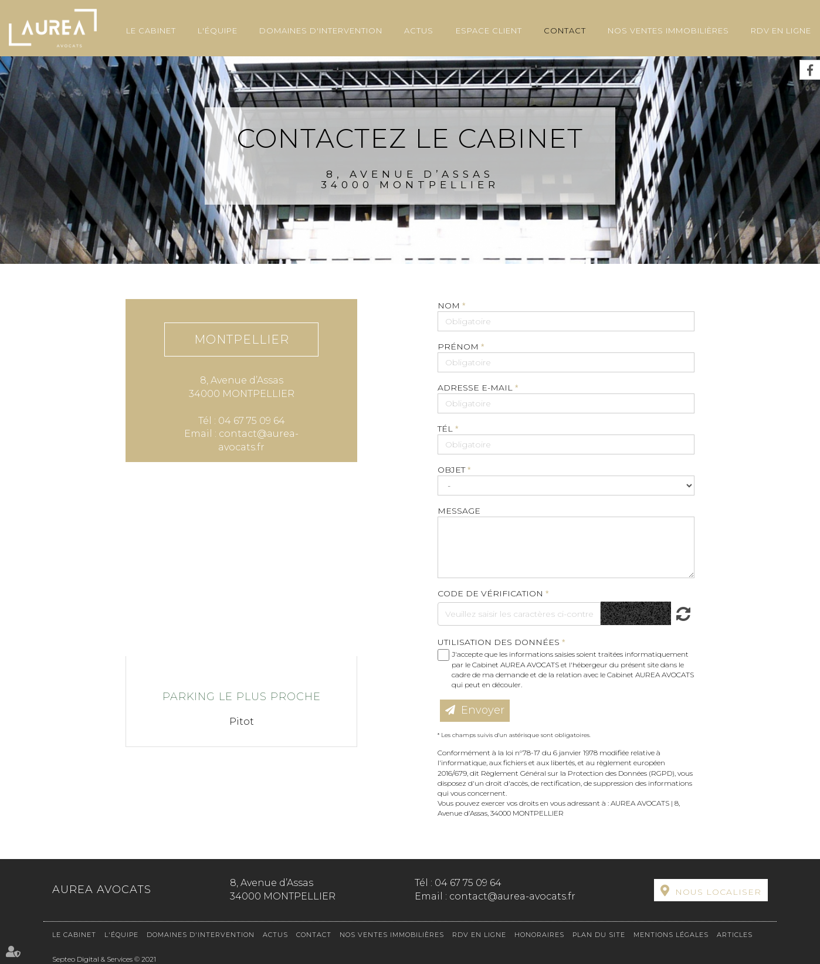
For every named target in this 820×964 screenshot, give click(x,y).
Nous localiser (718, 892)
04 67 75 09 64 (468, 882)
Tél (446, 428)
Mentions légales (671, 935)
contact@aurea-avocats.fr (512, 896)
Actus (418, 30)
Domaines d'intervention (320, 30)
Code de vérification (490, 593)
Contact (565, 30)
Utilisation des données (499, 642)
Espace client (489, 30)
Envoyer (482, 710)
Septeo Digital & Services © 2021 (104, 959)
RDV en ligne (781, 30)
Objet (452, 469)
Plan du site (598, 935)
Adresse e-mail (476, 387)
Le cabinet (151, 30)
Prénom (459, 346)
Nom (450, 305)
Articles (735, 935)
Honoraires (539, 935)
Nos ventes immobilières (668, 30)
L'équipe (218, 30)
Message (459, 510)
